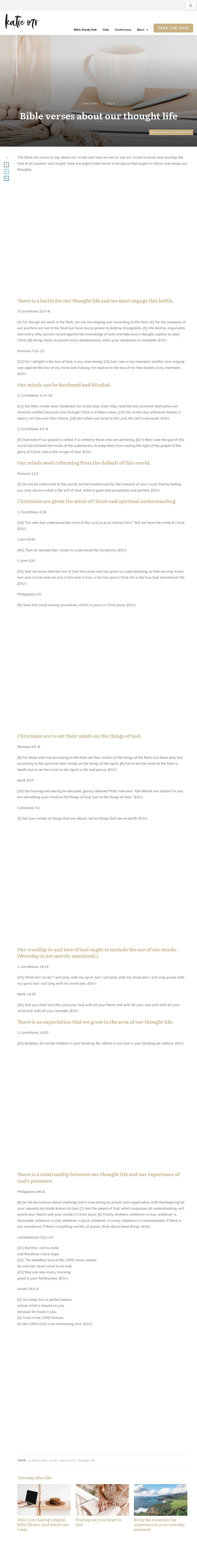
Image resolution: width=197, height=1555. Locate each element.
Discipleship (182, 132)
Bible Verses (160, 132)
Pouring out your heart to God (102, 1510)
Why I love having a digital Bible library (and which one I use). (44, 1510)
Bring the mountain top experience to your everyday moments (160, 1510)
